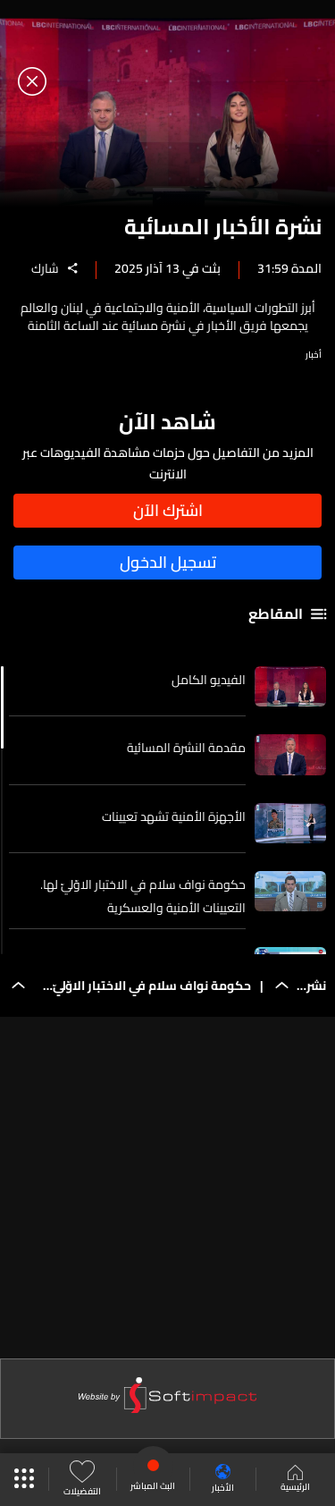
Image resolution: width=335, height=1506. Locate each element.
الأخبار (223, 1479)
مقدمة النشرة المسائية (186, 747)
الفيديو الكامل (209, 679)
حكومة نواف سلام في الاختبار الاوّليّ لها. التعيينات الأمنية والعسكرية (143, 896)
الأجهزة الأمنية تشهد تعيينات (174, 816)
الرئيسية (295, 1480)
